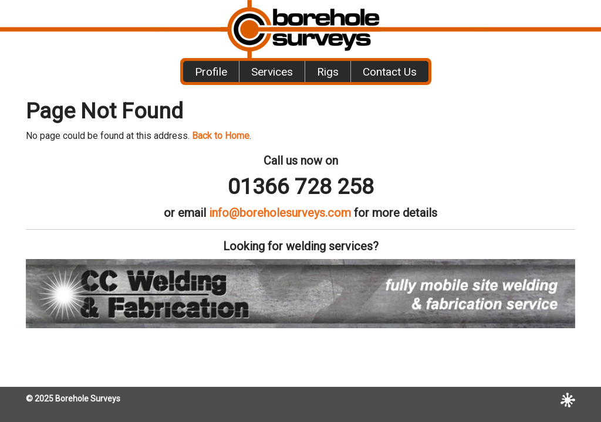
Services (272, 72)
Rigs (328, 72)
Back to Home (220, 135)
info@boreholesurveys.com (280, 213)
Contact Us (390, 72)
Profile (211, 72)
